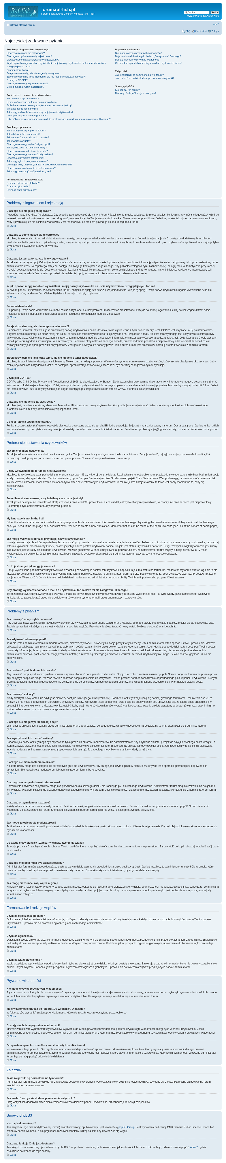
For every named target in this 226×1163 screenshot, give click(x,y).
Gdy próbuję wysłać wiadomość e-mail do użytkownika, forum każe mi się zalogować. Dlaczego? (59, 119)
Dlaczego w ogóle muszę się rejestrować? (29, 56)
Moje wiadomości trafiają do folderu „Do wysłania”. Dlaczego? (148, 56)
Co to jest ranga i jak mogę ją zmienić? (27, 115)
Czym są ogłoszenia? (18, 186)
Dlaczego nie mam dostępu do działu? (27, 151)
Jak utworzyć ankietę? (18, 141)
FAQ (187, 31)
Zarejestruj (201, 31)
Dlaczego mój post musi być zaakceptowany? (31, 168)
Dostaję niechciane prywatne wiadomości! (137, 59)
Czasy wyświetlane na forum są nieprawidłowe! (32, 102)
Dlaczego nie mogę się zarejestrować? (27, 83)
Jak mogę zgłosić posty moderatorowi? (28, 161)
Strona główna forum (22, 25)
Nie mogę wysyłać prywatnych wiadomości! (138, 53)
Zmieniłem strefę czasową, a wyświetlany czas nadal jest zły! (39, 105)
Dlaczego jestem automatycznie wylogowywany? (33, 59)
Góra (13, 225)
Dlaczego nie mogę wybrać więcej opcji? (28, 144)
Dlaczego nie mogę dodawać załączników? (30, 154)
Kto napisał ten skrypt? (127, 90)
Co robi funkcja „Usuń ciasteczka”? (25, 86)
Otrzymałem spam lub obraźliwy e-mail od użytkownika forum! (148, 63)
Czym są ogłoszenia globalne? (23, 183)
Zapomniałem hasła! (17, 70)
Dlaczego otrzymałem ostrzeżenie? (25, 158)
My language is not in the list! (22, 108)
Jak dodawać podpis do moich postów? (28, 137)
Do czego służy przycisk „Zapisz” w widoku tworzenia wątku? (39, 164)
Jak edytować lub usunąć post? (23, 134)
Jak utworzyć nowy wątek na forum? (26, 130)
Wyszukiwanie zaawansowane (203, 15)
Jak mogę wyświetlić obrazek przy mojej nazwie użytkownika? (40, 112)
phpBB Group (127, 1127)
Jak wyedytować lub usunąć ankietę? (27, 147)
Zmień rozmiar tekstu (216, 24)
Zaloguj (215, 31)
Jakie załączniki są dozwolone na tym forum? (139, 75)
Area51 (194, 1147)
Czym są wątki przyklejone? (22, 190)
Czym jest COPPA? (17, 80)
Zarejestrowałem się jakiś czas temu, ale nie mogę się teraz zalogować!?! (46, 76)
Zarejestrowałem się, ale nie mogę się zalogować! (33, 73)
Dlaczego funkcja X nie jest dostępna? (135, 93)
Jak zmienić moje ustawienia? (23, 98)
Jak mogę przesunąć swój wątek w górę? (29, 171)
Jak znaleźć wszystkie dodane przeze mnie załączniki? (144, 78)
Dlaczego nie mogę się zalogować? (26, 53)
